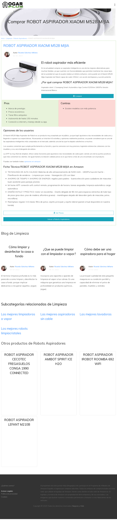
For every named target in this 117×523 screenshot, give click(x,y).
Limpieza (9, 38)
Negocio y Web (78, 506)
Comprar (77, 96)
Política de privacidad (9, 494)
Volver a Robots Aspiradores (58, 219)
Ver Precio (59, 213)
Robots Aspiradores (20, 38)
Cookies (4, 497)
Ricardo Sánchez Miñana (27, 53)
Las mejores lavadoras (95, 314)
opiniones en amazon (32, 161)
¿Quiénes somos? (7, 486)
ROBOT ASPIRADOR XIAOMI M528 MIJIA (36, 45)
